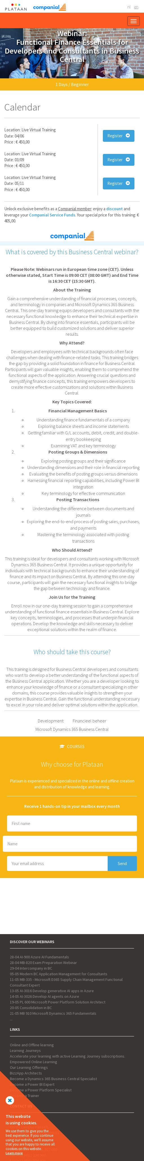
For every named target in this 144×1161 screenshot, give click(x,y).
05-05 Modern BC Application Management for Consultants (58, 973)
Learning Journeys (25, 1050)
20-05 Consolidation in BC (31, 1007)
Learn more (14, 1153)
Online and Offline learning (32, 1044)
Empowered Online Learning (33, 1061)
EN (136, 7)
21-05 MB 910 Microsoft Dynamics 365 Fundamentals (53, 1013)
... (11, 1018)
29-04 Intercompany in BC (31, 968)
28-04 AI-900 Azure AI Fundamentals (39, 956)
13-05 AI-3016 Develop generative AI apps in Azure (52, 990)
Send (122, 863)
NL (128, 7)
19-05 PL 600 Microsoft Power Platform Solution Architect (57, 1002)
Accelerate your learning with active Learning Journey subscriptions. (67, 1056)
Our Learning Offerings (29, 1067)
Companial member (74, 208)
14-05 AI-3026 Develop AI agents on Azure (44, 996)
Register (118, 135)
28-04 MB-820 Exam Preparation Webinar (43, 962)
